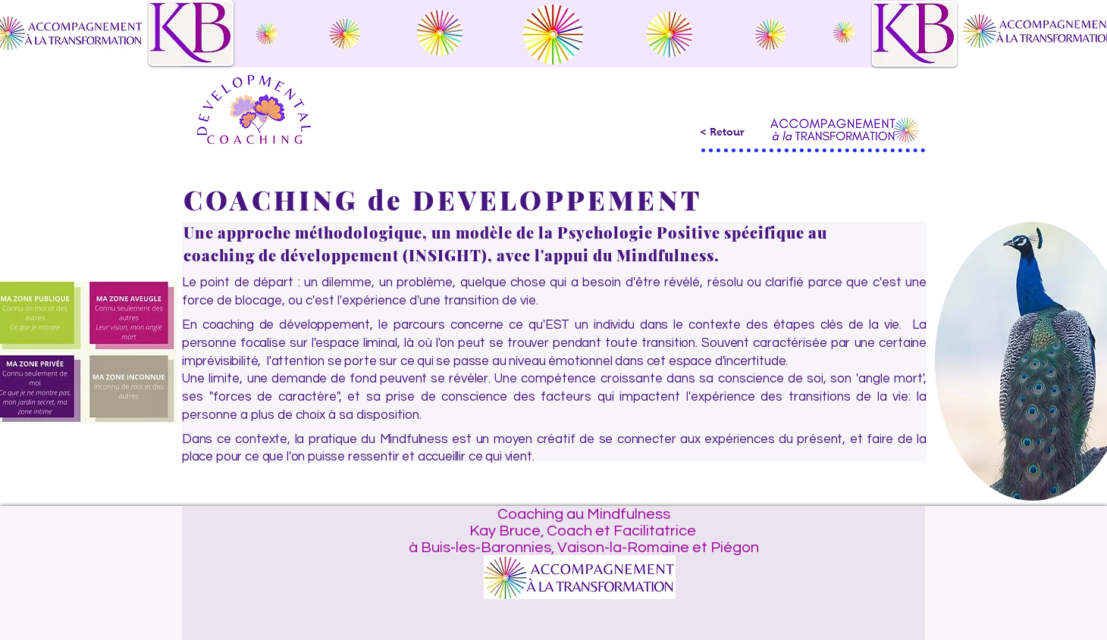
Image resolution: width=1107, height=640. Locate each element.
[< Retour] (722, 132)
